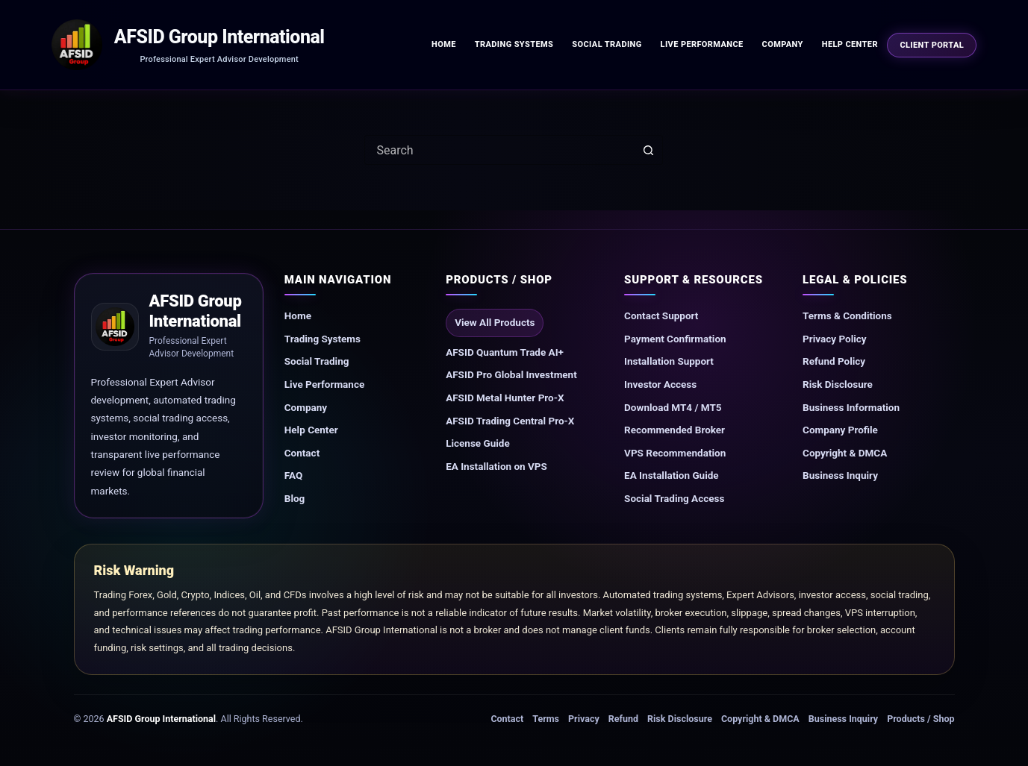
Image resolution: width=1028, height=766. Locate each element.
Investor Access (660, 384)
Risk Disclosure (838, 384)
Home (444, 44)
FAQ (293, 475)
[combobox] (499, 150)
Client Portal (932, 45)
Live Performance (702, 44)
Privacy (583, 718)
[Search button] (648, 150)
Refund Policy (834, 361)
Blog (294, 498)
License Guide (478, 443)
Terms (545, 718)
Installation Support (669, 361)
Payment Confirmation (675, 339)
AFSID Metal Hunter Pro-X (505, 398)
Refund (623, 718)
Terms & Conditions (847, 315)
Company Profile (840, 430)
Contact (302, 453)
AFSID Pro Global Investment (511, 374)
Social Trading (606, 44)
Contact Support (661, 315)
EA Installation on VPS (496, 466)
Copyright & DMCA (845, 453)
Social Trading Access (674, 498)
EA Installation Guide (671, 475)
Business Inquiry (840, 475)
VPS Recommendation (675, 453)
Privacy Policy (835, 339)
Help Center (850, 44)
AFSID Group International (219, 37)
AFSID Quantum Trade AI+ (505, 352)
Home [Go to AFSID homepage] (297, 315)
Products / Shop (920, 718)
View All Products (495, 322)
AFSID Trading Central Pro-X (510, 421)
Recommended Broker (674, 430)
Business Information (851, 407)
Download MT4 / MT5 (672, 407)
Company (782, 44)
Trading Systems (514, 44)
